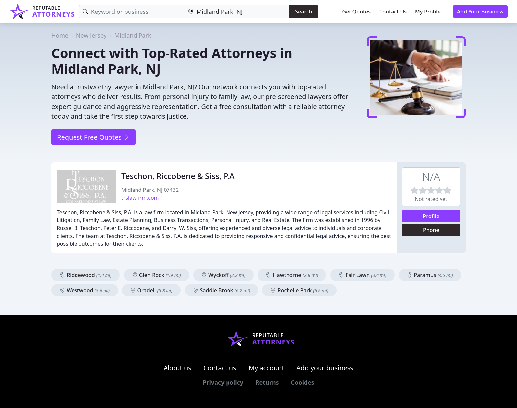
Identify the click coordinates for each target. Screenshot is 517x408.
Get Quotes (356, 11)
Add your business (324, 367)
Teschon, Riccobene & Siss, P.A (178, 175)
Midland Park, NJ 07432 (150, 189)
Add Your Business (480, 11)
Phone (431, 230)
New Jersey (91, 35)
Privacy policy (223, 382)
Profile (431, 216)
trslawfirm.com (140, 197)
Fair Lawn (362, 275)
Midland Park (132, 35)
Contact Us (393, 11)
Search (303, 11)
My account (266, 367)
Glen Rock (156, 275)
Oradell (151, 290)
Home (59, 35)
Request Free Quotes (93, 137)
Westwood (85, 290)
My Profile (428, 11)
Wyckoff (223, 275)
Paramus (430, 275)
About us (177, 367)
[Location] (237, 11)
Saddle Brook (221, 290)
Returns (267, 382)
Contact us (219, 367)
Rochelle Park (299, 290)
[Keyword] (131, 11)
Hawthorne (292, 275)
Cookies (302, 382)
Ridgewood (85, 275)
